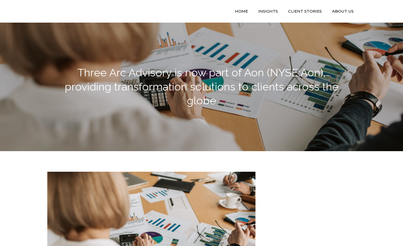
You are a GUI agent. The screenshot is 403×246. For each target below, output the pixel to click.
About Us (343, 11)
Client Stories (305, 11)
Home (241, 11)
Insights (268, 11)
